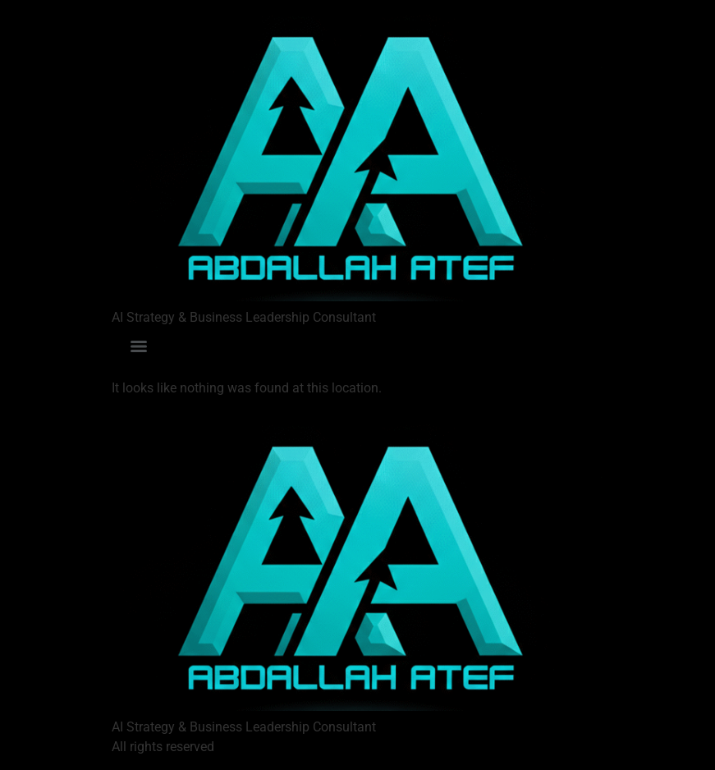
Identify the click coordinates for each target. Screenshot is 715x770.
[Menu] (139, 346)
